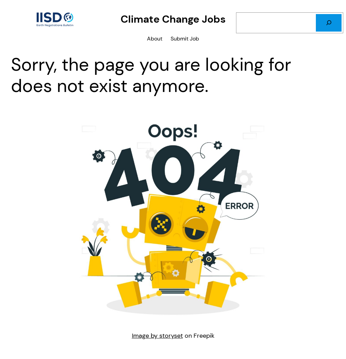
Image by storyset (157, 335)
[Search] (329, 23)
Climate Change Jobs (173, 19)
